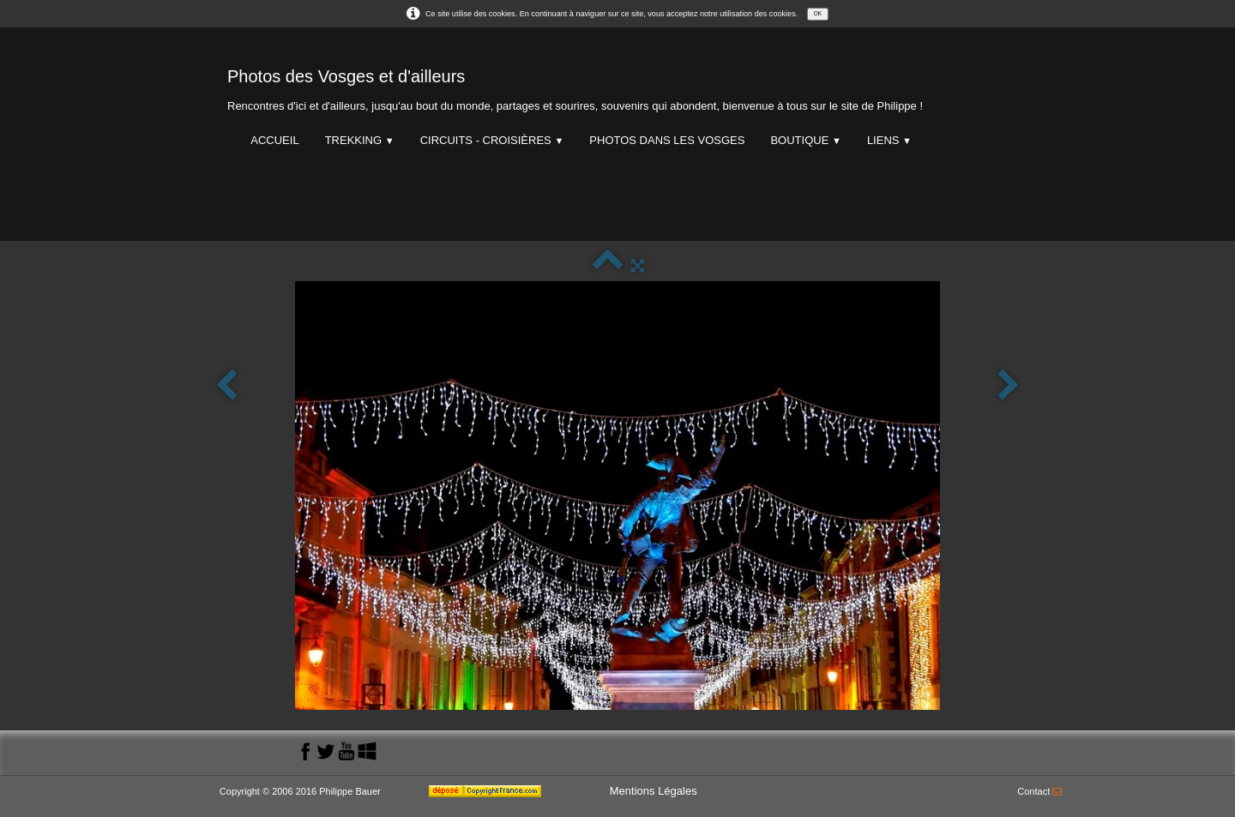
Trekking (360, 140)
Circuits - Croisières (492, 140)
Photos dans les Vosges (666, 140)
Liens (889, 140)
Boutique (805, 140)
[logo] (575, 86)
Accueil (274, 140)
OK (818, 13)
